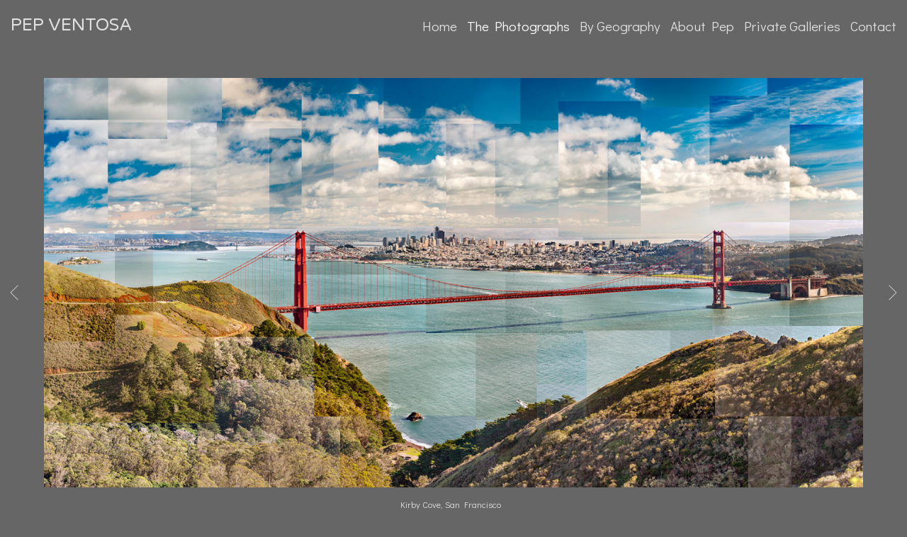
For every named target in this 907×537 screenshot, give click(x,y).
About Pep (702, 26)
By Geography (620, 26)
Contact (873, 26)
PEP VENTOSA (71, 25)
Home (439, 26)
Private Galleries (792, 26)
